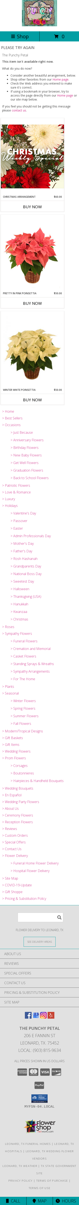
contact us (19, 110)
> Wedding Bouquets (17, 788)
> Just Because (22, 432)
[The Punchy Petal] (39, 25)
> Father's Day (21, 551)
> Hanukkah (19, 604)
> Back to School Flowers (30, 478)
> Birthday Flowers (25, 447)
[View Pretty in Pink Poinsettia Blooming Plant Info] (32, 253)
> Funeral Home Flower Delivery (35, 863)
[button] (39, 1098)
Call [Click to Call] (13, 1201)
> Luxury (8, 499)
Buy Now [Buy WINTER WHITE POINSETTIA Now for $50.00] (32, 400)
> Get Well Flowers (25, 462)
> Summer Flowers (25, 716)
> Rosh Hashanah (24, 558)
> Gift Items (10, 744)
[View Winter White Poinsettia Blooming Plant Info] (32, 349)
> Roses (8, 626)
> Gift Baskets (12, 738)
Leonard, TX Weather (20, 1166)
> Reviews (9, 828)
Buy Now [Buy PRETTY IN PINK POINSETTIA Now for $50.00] (32, 303)
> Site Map (10, 878)
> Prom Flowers (14, 758)
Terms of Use (40, 1188)
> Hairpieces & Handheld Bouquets (37, 780)
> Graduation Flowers (27, 470)
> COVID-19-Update (17, 885)
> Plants (8, 686)
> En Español (11, 795)
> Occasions (11, 425)
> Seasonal (10, 693)
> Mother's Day (22, 543)
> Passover (19, 520)
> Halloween (20, 589)
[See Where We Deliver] (40, 942)
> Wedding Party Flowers (20, 801)
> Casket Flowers (23, 656)
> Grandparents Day (26, 566)
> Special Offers (14, 842)
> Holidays (10, 505)
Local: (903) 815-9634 (39, 1050)
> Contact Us (11, 849)
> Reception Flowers (17, 822)
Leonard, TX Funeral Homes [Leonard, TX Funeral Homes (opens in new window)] (28, 1144)
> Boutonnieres (22, 773)
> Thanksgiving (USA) (26, 596)
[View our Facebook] (28, 1017)
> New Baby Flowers (26, 455)
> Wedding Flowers (16, 751)
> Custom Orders (15, 835)
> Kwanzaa (19, 611)
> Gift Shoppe (12, 891)
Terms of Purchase (52, 1180)
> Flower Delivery (15, 855)
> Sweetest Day (22, 581)
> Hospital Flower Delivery (30, 870)
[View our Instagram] (43, 1017)
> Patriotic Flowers (16, 485)
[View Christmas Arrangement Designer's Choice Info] (32, 156)
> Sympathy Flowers (17, 633)
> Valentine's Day (23, 513)
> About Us (10, 808)
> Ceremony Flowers (17, 815)
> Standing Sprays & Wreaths (32, 663)
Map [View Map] (40, 1201)
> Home (8, 411)
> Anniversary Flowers (27, 440)
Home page (60, 79)
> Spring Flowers (23, 708)
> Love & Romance (16, 492)
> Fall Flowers (21, 723)
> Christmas (19, 619)
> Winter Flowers (23, 701)
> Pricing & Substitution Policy (24, 898)
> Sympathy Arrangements (30, 671)
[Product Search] (40, 917)
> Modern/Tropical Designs (22, 731)
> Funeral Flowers (24, 641)
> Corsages (19, 765)
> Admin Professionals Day (31, 536)
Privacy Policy (20, 1180)
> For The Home (23, 679)
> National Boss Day (26, 573)
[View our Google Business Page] (35, 1017)
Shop (20, 36)
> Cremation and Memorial (31, 648)
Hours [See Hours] (66, 1201)
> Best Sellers (12, 418)
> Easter (17, 528)
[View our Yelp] (51, 1017)
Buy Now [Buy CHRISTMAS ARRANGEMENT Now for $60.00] (32, 206)
